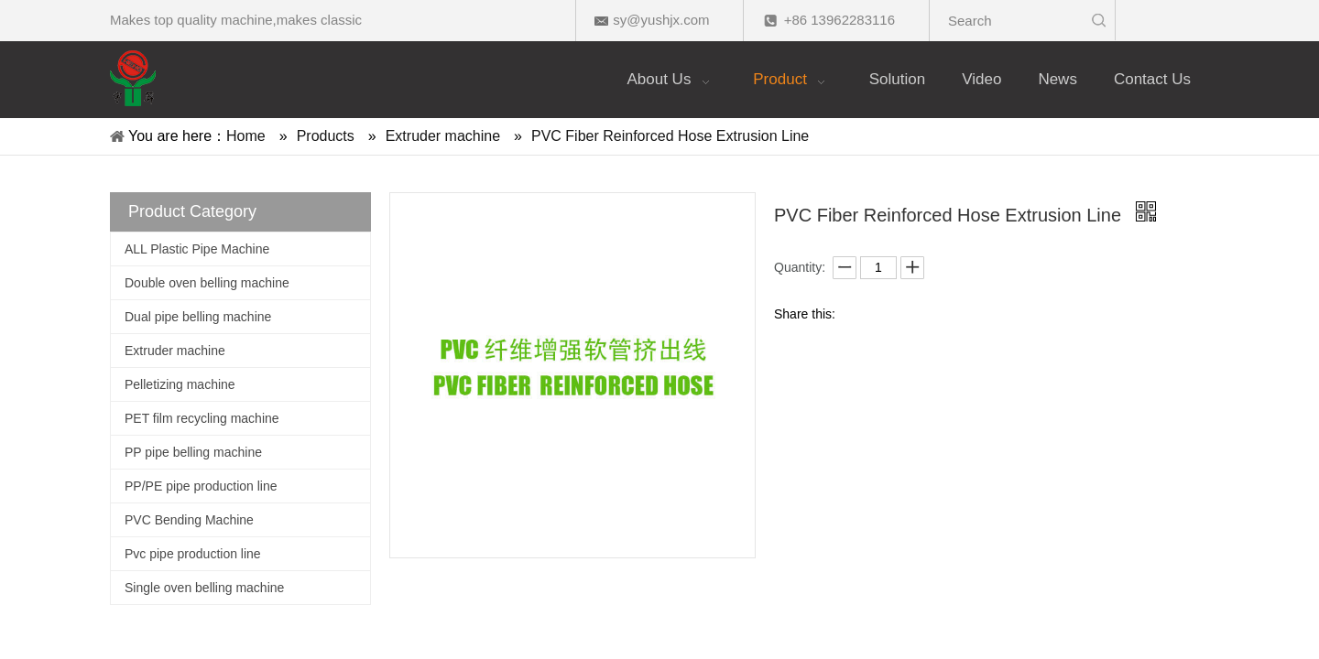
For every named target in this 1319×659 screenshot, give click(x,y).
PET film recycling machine (202, 418)
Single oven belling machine (204, 587)
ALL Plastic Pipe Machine (197, 249)
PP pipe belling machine (193, 452)
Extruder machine (175, 350)
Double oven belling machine (207, 282)
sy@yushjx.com (661, 19)
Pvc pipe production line (193, 553)
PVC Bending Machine (189, 520)
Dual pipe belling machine (198, 316)
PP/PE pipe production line (201, 486)
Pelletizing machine (180, 384)
